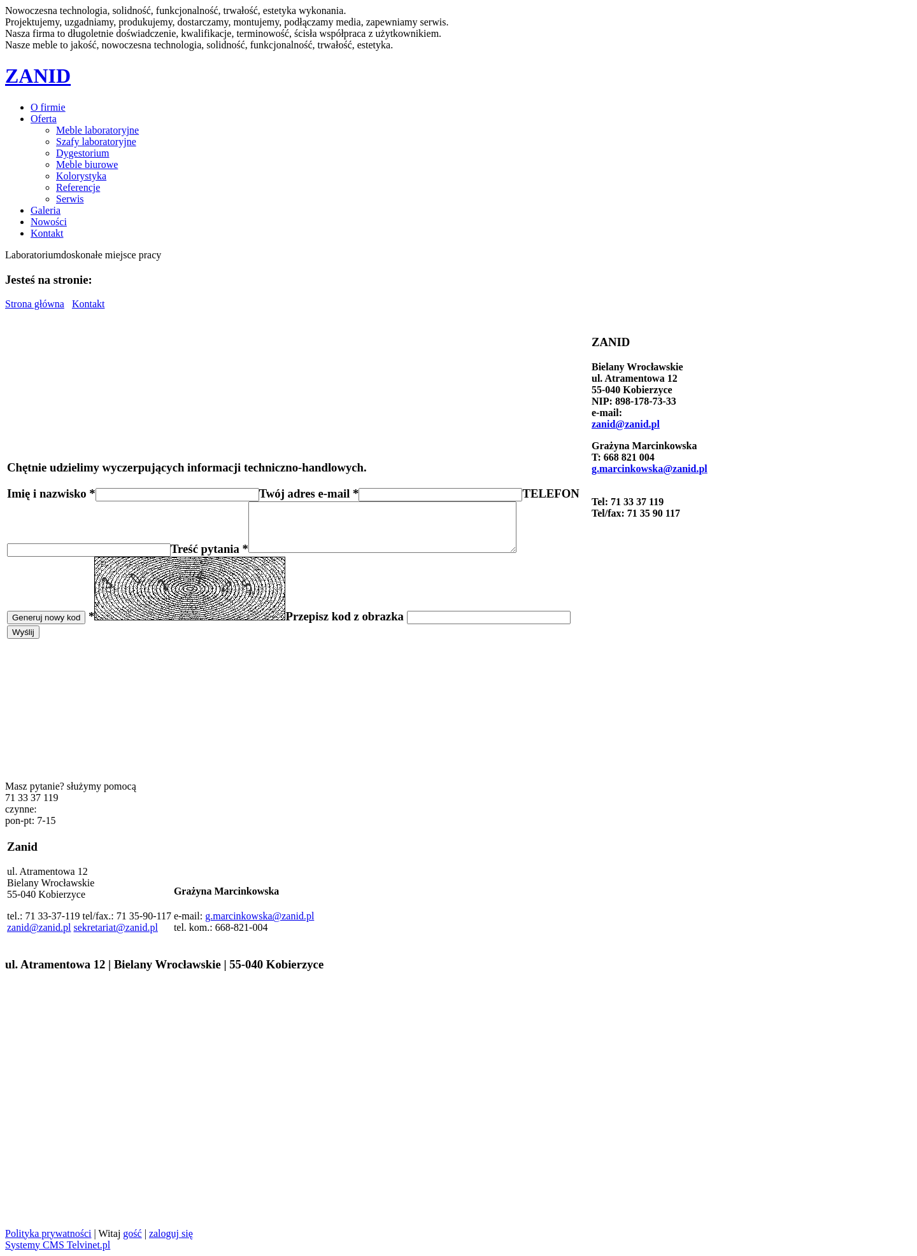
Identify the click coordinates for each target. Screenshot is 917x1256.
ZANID (38, 75)
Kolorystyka (81, 176)
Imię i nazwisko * (51, 488)
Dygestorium (83, 153)
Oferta (44, 118)
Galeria (45, 210)
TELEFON (550, 488)
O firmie (48, 107)
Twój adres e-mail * (309, 488)
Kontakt (47, 233)
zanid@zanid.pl (626, 424)
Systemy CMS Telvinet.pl (57, 1244)
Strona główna (34, 303)
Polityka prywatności (48, 1233)
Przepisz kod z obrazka (345, 620)
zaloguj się (171, 1233)
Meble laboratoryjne (97, 130)
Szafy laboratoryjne (96, 141)
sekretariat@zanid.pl (115, 927)
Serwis (70, 198)
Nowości (49, 221)
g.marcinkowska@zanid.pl (649, 468)
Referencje (78, 187)
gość (132, 1233)
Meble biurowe (87, 164)
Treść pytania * (209, 553)
